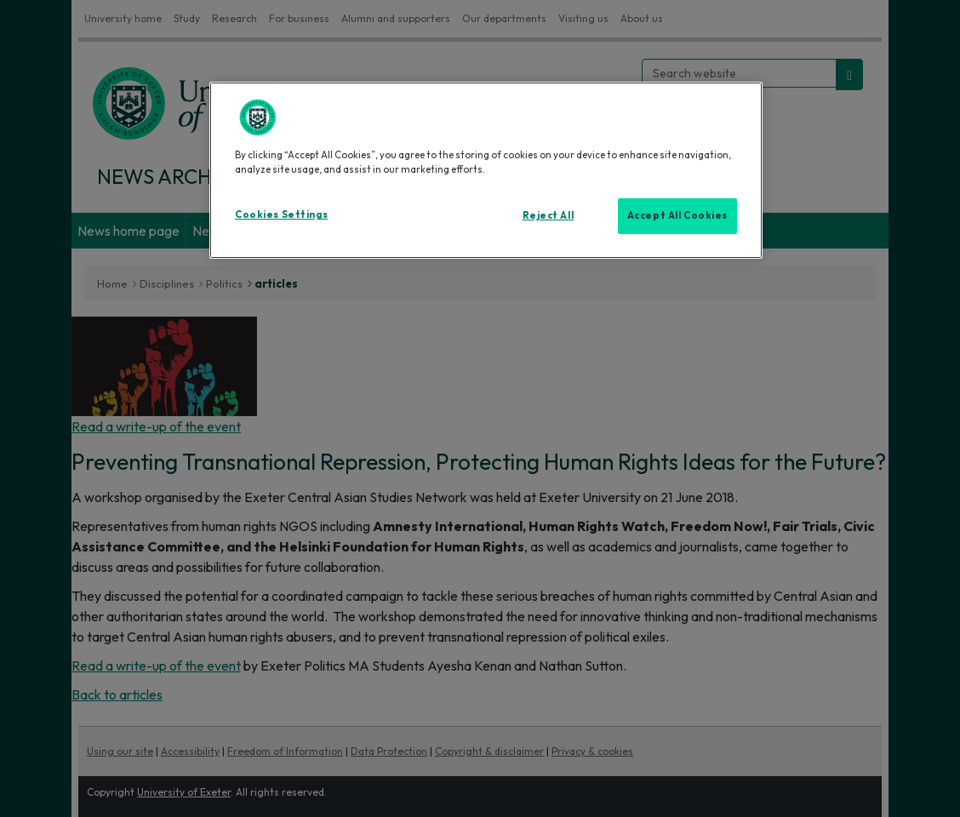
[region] (486, 170)
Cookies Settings (281, 214)
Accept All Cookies (677, 215)
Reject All (548, 215)
